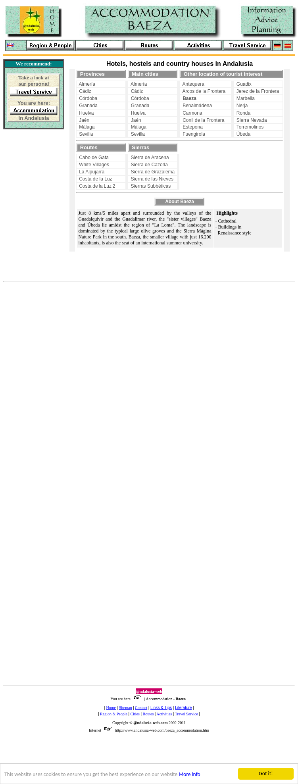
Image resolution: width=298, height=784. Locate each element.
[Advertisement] (28, 182)
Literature (183, 707)
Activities (164, 714)
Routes (148, 714)
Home (111, 707)
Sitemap (125, 707)
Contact (141, 707)
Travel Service (186, 714)
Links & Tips (161, 707)
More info (189, 774)
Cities (135, 714)
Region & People (113, 714)
